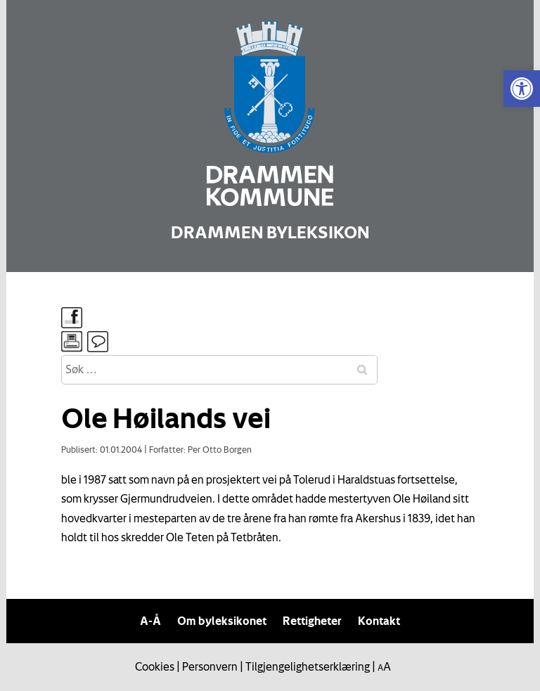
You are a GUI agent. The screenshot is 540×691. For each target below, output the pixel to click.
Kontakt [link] (379, 620)
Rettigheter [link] (312, 620)
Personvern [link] (210, 666)
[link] (521, 88)
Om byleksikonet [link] (221, 620)
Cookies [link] (154, 666)
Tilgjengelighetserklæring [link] (307, 666)
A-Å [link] (150, 620)
